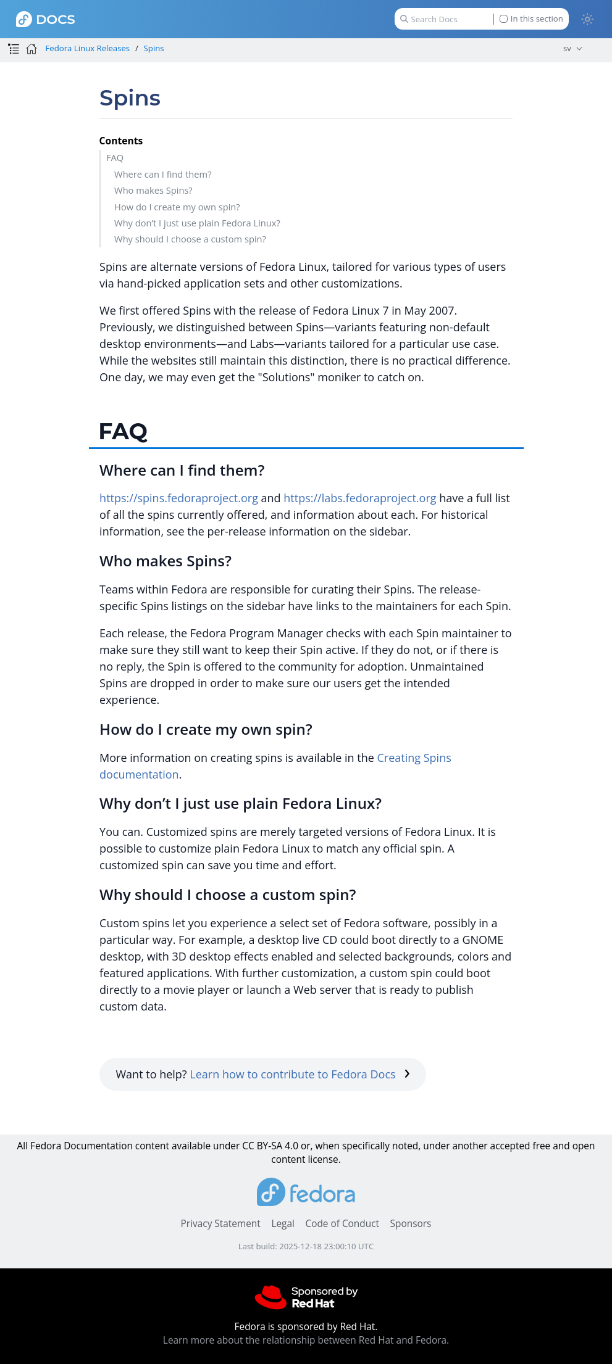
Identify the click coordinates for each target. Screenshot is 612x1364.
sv (567, 48)
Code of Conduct (342, 1223)
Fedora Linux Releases (87, 48)
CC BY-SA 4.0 (270, 1145)
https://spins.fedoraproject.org (178, 497)
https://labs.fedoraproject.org (359, 497)
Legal (282, 1223)
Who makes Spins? (153, 190)
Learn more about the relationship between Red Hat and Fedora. (306, 1340)
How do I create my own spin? (177, 206)
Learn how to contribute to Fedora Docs (300, 1074)
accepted (510, 1145)
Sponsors (411, 1223)
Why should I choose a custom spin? (190, 239)
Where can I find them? (162, 174)
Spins (154, 48)
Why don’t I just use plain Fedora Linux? (197, 223)
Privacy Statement (221, 1223)
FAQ (115, 157)
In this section (531, 19)
